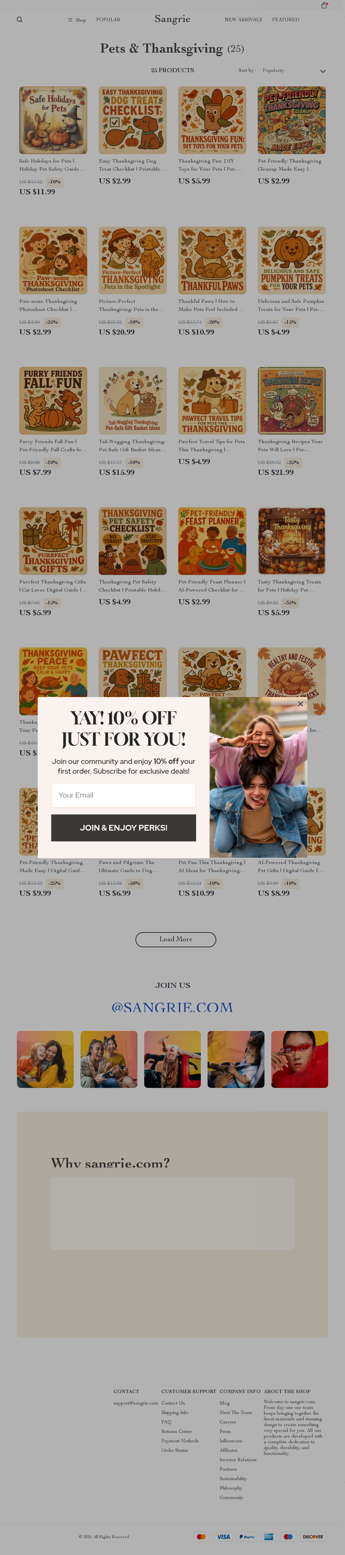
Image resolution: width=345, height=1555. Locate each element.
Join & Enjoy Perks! (123, 828)
